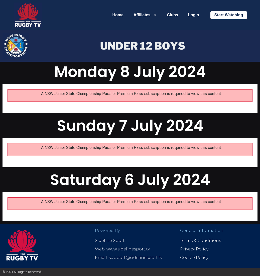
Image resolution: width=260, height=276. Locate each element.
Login (193, 15)
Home (117, 15)
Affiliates (145, 15)
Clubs (172, 15)
